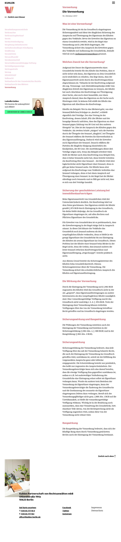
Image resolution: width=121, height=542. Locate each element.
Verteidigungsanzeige (14, 66)
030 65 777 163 (27, 514)
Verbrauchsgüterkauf (14, 35)
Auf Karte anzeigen (27, 507)
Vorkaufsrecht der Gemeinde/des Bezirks (23, 81)
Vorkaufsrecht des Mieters (16, 84)
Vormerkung (10, 87)
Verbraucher (10, 32)
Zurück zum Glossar (16, 17)
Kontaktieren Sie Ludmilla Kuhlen (19, 112)
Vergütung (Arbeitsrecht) (16, 45)
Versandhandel (11, 57)
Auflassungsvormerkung (86, 53)
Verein (8, 39)
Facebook (66, 507)
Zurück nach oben (106, 456)
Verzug (8, 72)
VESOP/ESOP (10, 75)
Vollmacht (9, 78)
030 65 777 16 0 (28, 511)
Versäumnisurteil (12, 60)
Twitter (65, 511)
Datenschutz (97, 510)
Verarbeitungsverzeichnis (16, 29)
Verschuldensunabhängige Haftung (20, 63)
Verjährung (10, 51)
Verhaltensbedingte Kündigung (19, 48)
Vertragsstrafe (11, 69)
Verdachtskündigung (14, 42)
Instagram (67, 514)
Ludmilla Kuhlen (12, 101)
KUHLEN (9, 3)
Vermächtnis (10, 54)
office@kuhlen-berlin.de (29, 517)
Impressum (96, 507)
